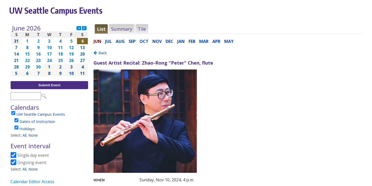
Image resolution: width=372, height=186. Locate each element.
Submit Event (49, 85)
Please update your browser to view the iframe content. (49, 51)
